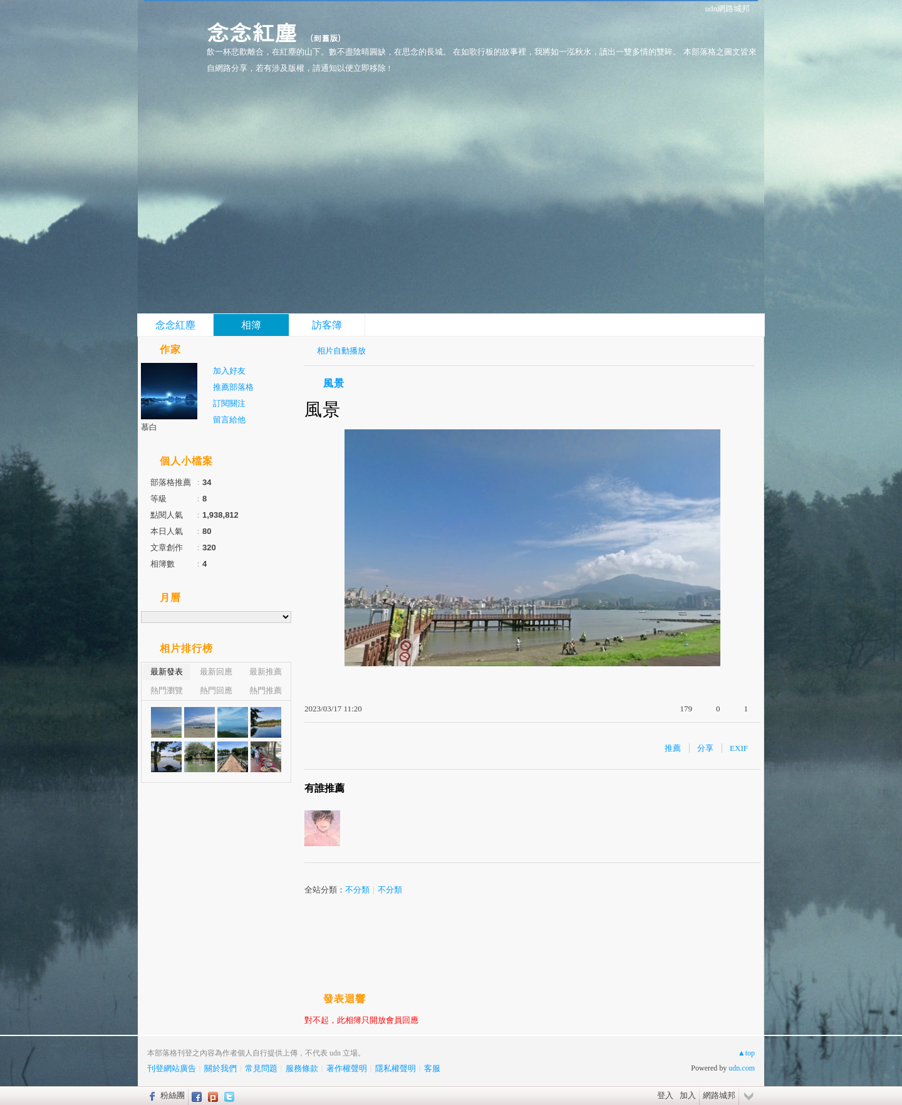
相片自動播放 (341, 350)
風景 (334, 383)
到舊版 (325, 38)
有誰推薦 (324, 788)
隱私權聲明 (395, 1068)
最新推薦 (265, 671)
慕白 (149, 427)
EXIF (739, 748)
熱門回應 (216, 690)
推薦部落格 (233, 387)
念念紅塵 (252, 32)
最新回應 (216, 671)
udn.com (741, 1068)
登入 (665, 1095)
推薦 (673, 748)
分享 (705, 748)
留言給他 (229, 419)
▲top (746, 1053)
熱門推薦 (265, 690)
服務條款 (302, 1068)
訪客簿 (327, 325)
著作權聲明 (346, 1068)
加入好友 (229, 370)
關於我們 (220, 1068)
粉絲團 (172, 1095)
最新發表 (166, 671)
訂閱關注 (229, 403)
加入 (688, 1095)
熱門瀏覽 (166, 690)
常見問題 (261, 1068)
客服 (432, 1068)
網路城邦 (719, 1095)
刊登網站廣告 (171, 1068)
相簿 (251, 325)
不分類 (357, 889)
